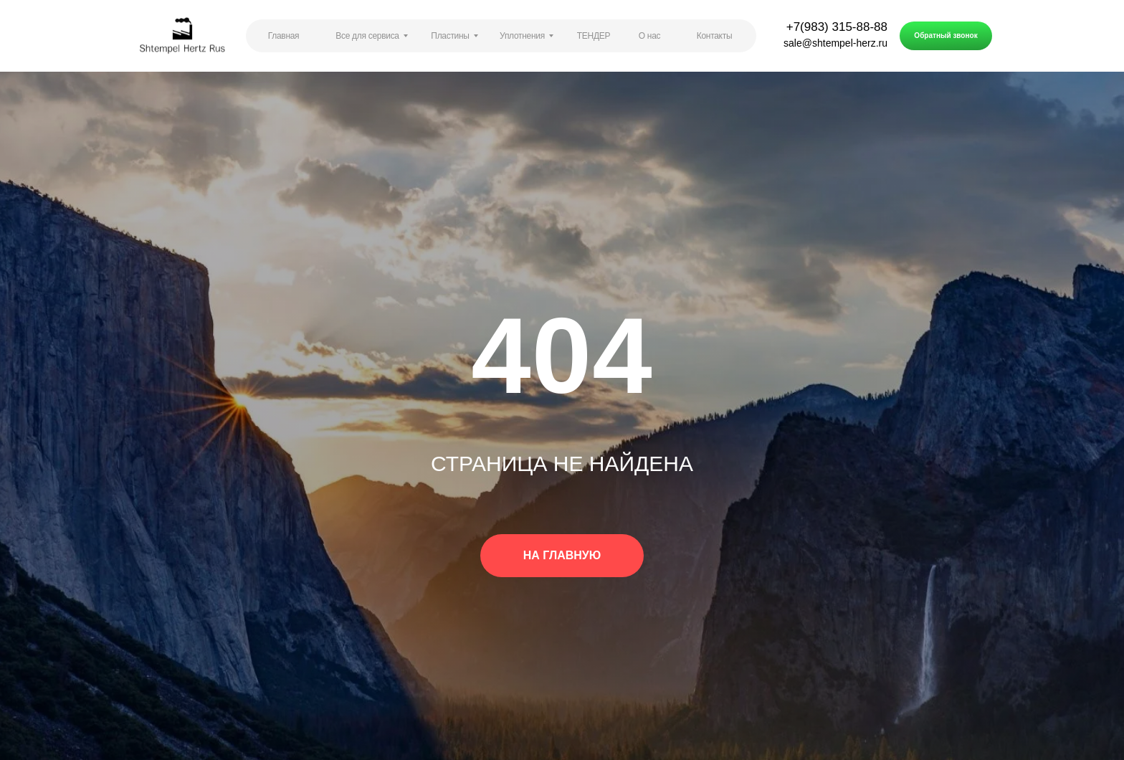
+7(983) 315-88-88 (836, 27)
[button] (946, 36)
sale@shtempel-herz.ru (835, 43)
